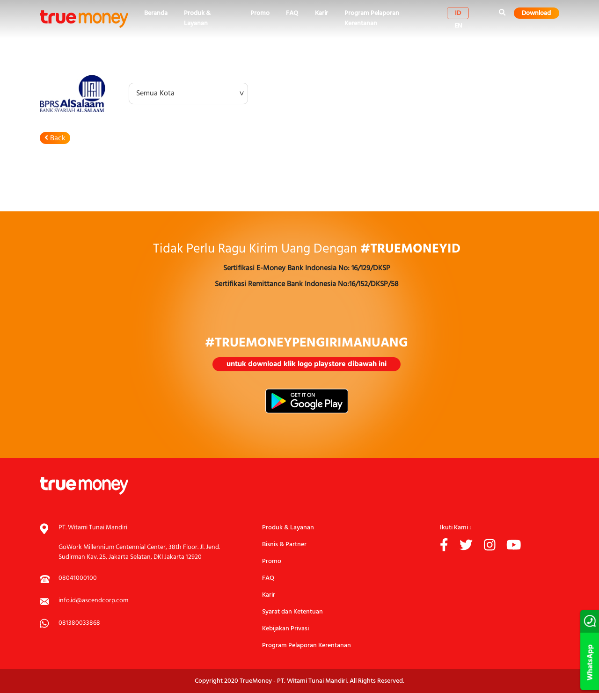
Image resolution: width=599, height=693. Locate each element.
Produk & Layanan (197, 18)
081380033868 (79, 623)
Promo (260, 13)
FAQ (292, 13)
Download (536, 13)
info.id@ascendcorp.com (93, 601)
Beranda (156, 13)
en (458, 26)
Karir (321, 13)
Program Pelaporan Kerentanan (371, 18)
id (458, 13)
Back (55, 138)
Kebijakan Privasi (285, 629)
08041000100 (77, 578)
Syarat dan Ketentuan (292, 612)
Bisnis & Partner (284, 544)
